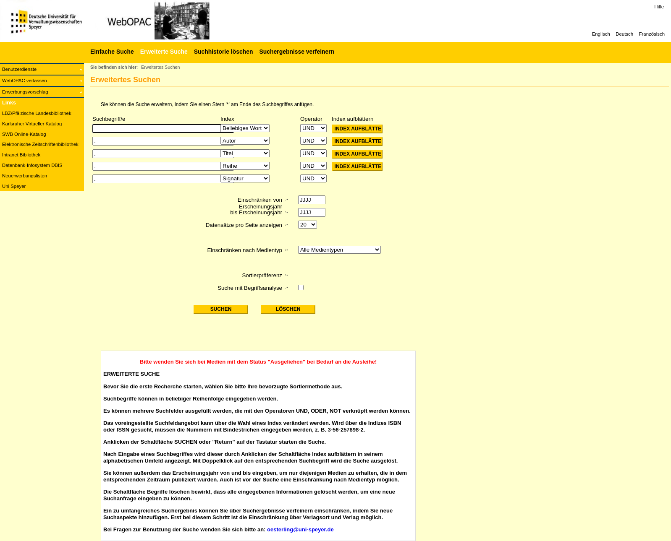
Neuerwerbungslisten (24, 175)
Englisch (601, 33)
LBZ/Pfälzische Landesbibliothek (36, 113)
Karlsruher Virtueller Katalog (32, 123)
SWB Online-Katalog (24, 134)
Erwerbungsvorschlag (25, 91)
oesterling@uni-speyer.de (300, 529)
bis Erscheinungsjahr (256, 212)
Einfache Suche (112, 51)
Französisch (652, 33)
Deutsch (624, 33)
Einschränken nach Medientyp (244, 250)
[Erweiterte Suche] (163, 51)
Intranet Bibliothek (21, 154)
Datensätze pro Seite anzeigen (244, 225)
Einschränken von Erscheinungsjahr (260, 203)
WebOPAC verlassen (24, 80)
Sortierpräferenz (262, 275)
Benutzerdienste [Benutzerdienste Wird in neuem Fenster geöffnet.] (19, 69)
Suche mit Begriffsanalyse (250, 288)
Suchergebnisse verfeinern (296, 51)
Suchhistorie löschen (223, 51)
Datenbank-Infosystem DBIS (32, 165)
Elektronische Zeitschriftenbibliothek (40, 144)
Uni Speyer (14, 186)
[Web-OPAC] (126, 21)
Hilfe (659, 6)
